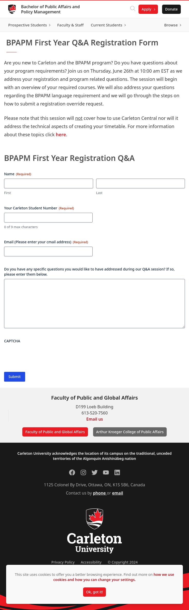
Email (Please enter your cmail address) (46, 241)
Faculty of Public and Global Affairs (55, 431)
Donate (171, 9)
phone (100, 493)
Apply (146, 9)
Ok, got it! (94, 591)
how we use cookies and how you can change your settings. (113, 577)
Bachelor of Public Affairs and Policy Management (50, 9)
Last (99, 192)
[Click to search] (132, 9)
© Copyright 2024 (123, 562)
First (7, 192)
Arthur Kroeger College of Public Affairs (130, 431)
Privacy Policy (62, 562)
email (117, 493)
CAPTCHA (12, 340)
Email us (94, 419)
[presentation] (43, 356)
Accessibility (91, 562)
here (61, 134)
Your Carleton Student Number (39, 208)
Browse (171, 24)
